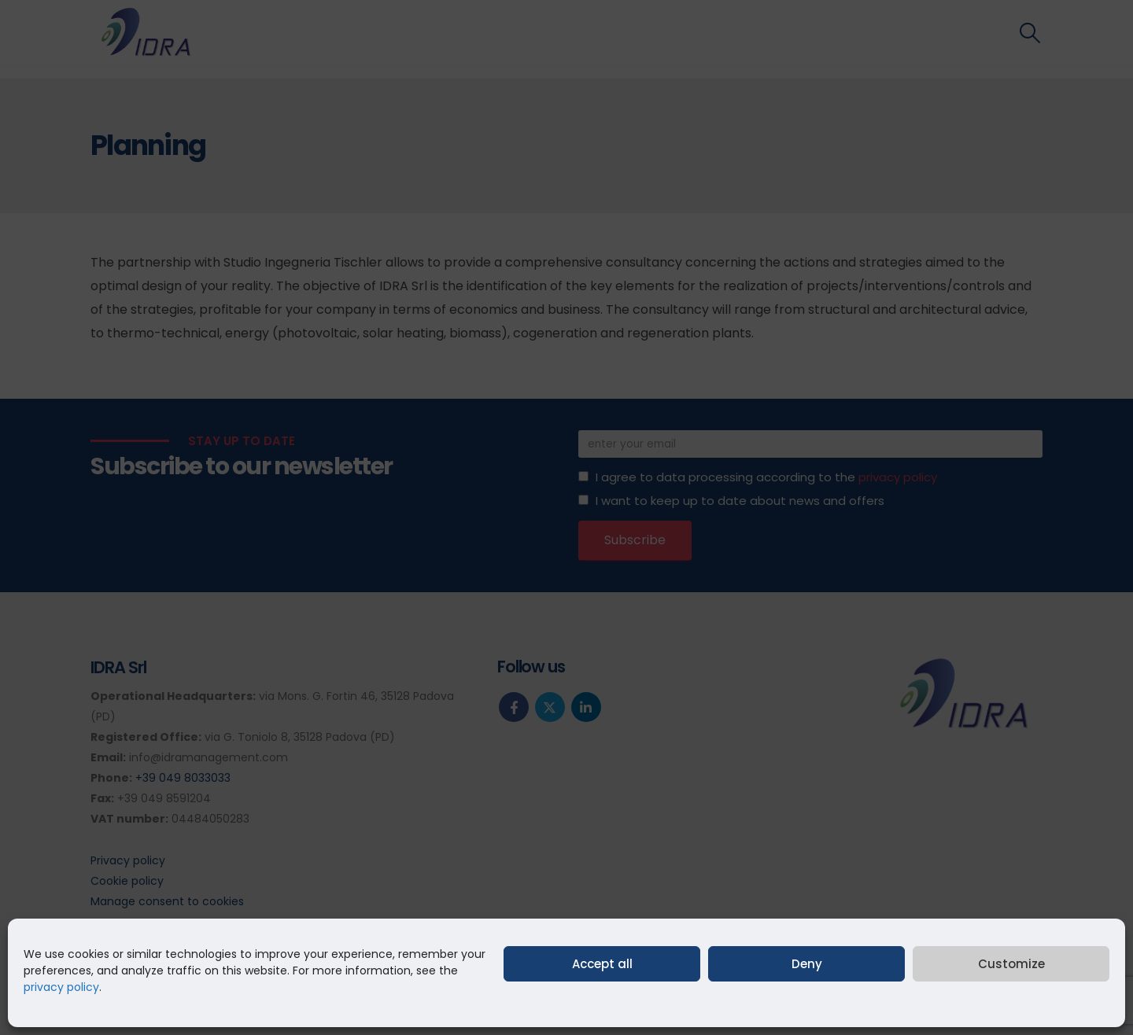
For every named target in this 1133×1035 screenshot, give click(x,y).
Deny (807, 964)
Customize (1011, 964)
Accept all (602, 964)
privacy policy (61, 987)
